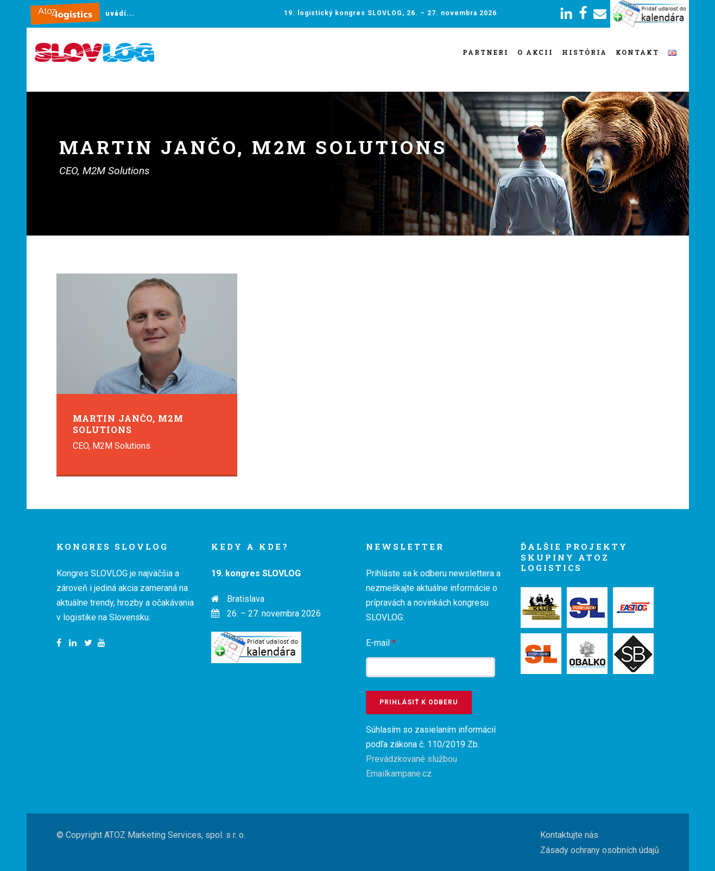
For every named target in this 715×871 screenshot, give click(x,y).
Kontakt (637, 52)
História (584, 52)
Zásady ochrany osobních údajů (599, 850)
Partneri (486, 52)
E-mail (381, 643)
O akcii (535, 52)
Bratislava (245, 599)
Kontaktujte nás (569, 835)
